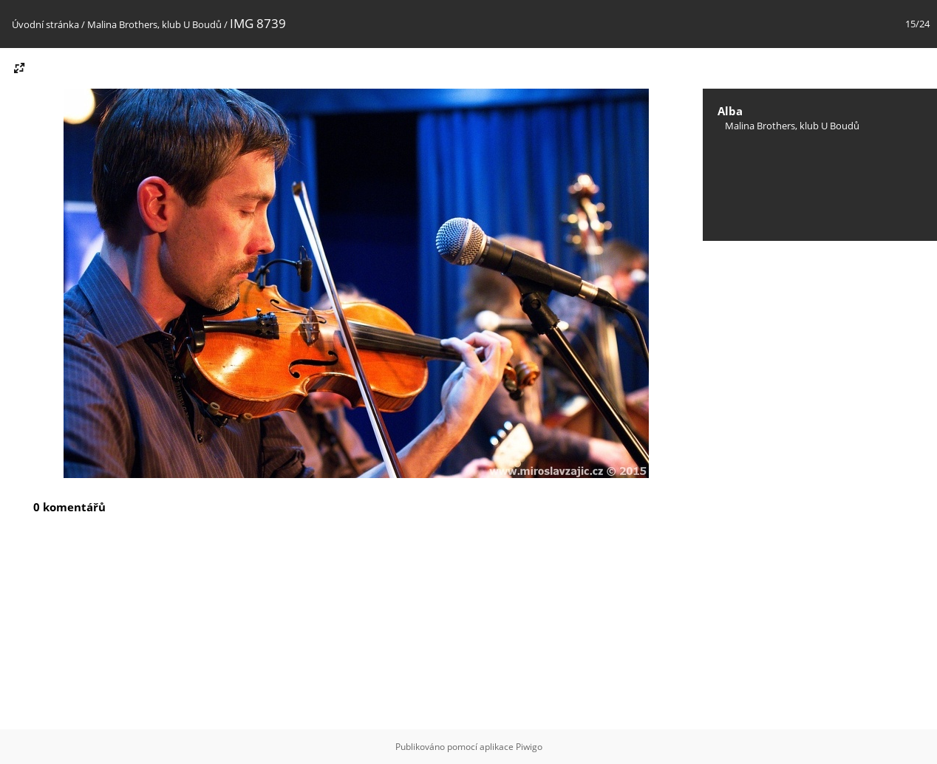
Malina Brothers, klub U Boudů (154, 24)
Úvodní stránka (45, 24)
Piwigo (529, 746)
